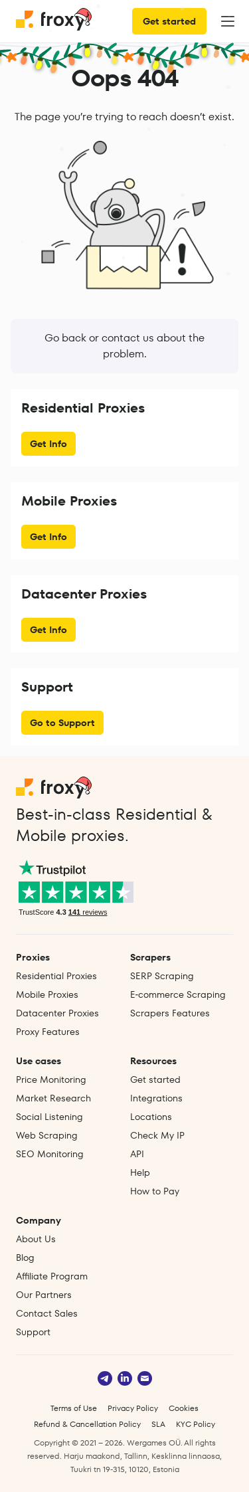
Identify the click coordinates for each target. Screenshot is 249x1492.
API (137, 1154)
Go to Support (62, 722)
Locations (151, 1116)
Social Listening (49, 1116)
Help (140, 1172)
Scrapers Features (170, 1013)
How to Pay (154, 1191)
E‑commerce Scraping (178, 994)
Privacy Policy (133, 1408)
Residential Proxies (56, 975)
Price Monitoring (51, 1079)
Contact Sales (47, 1313)
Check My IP (157, 1135)
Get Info (48, 443)
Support (33, 1332)
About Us (36, 1239)
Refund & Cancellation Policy (87, 1424)
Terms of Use (73, 1408)
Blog (25, 1257)
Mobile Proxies (47, 994)
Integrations (156, 1098)
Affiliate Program (52, 1276)
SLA (158, 1424)
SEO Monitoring (50, 1154)
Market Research (53, 1098)
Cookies (184, 1408)
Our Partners (44, 1294)
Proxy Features (48, 1031)
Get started (169, 21)
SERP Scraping (162, 975)
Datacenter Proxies (57, 1013)
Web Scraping (47, 1135)
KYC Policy (195, 1424)
